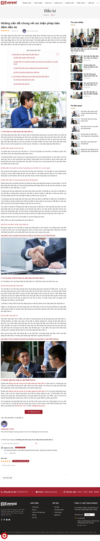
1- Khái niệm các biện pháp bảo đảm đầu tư (26, 54)
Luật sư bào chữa (74, 531)
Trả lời (5, 454)
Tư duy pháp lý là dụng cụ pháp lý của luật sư (91, 66)
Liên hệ (91, 3)
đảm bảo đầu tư (10, 418)
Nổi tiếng (42, 531)
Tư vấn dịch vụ (33, 412)
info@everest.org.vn (50, 491)
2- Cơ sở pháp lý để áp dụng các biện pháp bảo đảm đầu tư (31, 77)
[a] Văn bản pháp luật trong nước (25, 80)
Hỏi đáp (56, 506)
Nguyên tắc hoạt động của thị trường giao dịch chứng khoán (89, 150)
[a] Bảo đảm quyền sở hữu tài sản (25, 57)
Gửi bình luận (7, 478)
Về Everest (35, 506)
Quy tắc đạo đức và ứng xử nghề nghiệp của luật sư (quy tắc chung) (91, 93)
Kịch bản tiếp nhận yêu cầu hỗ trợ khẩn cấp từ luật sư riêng (84, 50)
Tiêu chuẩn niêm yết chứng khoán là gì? (89, 119)
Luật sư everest (8, 531)
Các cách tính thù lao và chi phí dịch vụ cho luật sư (91, 84)
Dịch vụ (49, 3)
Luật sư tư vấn (84, 531)
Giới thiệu (39, 3)
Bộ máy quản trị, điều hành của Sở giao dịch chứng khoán (90, 135)
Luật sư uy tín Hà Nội (33, 531)
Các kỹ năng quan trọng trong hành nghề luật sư (91, 75)
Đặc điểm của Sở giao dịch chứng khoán (89, 142)
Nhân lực (59, 3)
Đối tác (34, 514)
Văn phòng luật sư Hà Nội (20, 531)
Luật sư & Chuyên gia (38, 511)
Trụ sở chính (81, 517)
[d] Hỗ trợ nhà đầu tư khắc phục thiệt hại (27, 72)
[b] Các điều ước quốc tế (22, 84)
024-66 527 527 (23, 491)
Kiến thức (82, 3)
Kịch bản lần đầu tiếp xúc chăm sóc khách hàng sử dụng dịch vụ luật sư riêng (91, 57)
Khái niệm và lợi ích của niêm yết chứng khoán (89, 127)
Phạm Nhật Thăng (7, 429)
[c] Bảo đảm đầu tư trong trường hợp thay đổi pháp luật (32, 68)
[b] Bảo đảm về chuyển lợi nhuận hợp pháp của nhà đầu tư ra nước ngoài (36, 63)
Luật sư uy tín (92, 531)
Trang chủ (26, 3)
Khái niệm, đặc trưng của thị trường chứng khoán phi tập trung (89, 113)
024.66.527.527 (81, 524)
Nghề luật (70, 3)
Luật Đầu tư (19, 418)
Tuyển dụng (57, 511)
